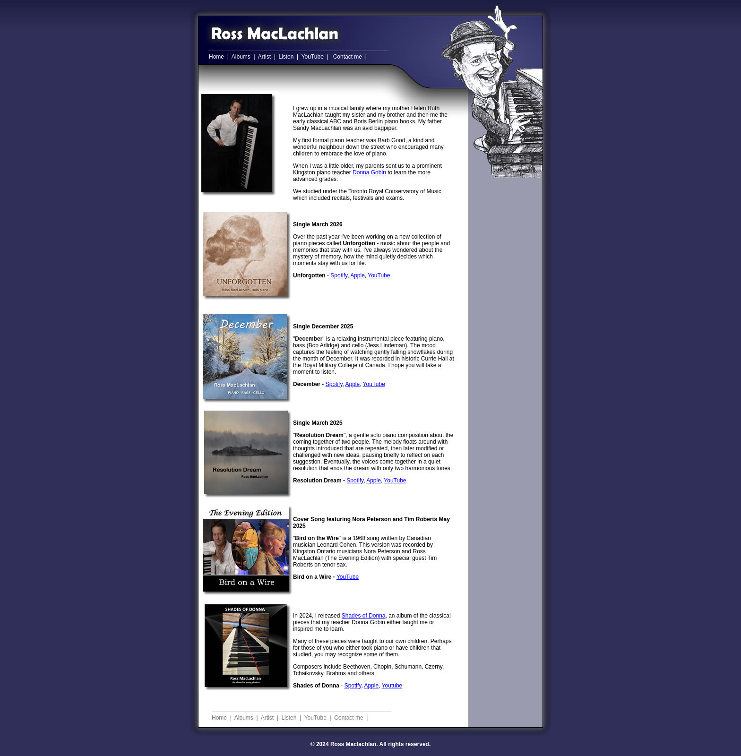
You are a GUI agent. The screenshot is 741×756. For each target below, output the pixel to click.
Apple (357, 275)
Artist (264, 56)
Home (216, 56)
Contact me (347, 56)
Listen (285, 56)
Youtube (392, 685)
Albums (241, 56)
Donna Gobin (369, 172)
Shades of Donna (364, 615)
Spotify (338, 275)
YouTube (313, 56)
